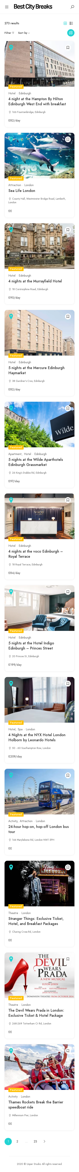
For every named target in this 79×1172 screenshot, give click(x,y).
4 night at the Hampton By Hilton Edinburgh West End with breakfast (37, 101)
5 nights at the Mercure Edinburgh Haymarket (36, 370)
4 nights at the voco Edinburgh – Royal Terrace (35, 554)
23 (35, 1142)
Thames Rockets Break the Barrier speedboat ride (35, 1105)
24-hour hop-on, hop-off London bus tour (38, 829)
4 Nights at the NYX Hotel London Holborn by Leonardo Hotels (37, 737)
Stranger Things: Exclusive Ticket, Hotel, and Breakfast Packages (36, 921)
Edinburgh (25, 93)
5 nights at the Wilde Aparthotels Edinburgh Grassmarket (35, 462)
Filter (8, 33)
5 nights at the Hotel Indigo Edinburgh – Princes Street (31, 646)
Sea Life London (21, 190)
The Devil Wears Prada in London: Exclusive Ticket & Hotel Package (36, 1013)
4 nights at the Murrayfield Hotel (35, 281)
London (29, 185)
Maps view (71, 33)
